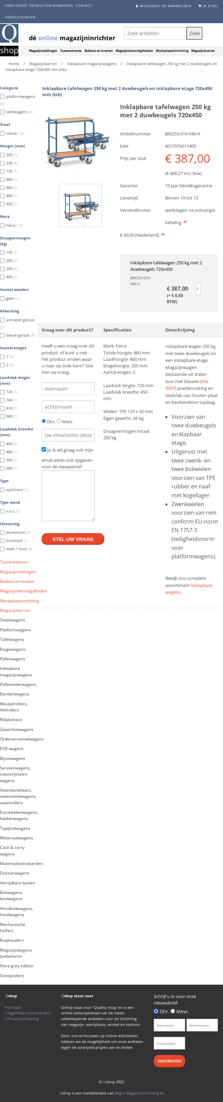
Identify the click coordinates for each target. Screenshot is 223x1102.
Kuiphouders (12, 940)
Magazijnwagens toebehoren (16, 953)
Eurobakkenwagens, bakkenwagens (18, 815)
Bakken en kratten (99, 51)
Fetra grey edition (16, 966)
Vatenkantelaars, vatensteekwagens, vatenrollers (18, 796)
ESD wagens (12, 748)
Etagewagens (13, 649)
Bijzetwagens (12, 758)
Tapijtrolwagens (15, 828)
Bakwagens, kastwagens (11, 895)
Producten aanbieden (51, 5)
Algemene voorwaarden (29, 1012)
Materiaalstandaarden (18, 863)
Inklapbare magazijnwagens (16, 671)
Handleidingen (20, 17)
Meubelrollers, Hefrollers (14, 707)
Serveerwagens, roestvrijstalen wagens (15, 774)
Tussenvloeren (71, 51)
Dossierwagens (14, 873)
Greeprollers (12, 976)
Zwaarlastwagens (16, 729)
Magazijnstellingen (43, 51)
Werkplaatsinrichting (172, 51)
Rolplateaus (11, 719)
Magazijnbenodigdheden (134, 51)
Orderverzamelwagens (18, 739)
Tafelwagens (12, 639)
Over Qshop (16, 5)
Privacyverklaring (23, 1018)
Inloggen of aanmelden (165, 5)
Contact (84, 5)
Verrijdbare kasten (17, 883)
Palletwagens (12, 659)
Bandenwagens (14, 694)
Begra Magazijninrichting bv (139, 1093)
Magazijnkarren (203, 51)
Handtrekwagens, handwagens (16, 911)
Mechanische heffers (12, 928)
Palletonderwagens (18, 684)
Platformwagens (15, 630)
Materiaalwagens (16, 838)
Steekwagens (12, 620)
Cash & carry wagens (12, 850)
